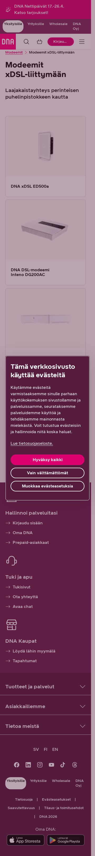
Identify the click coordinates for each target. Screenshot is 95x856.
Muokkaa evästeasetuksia (47, 486)
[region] (47, 428)
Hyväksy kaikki (48, 459)
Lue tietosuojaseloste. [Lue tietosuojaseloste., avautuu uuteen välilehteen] (32, 443)
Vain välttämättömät (47, 472)
